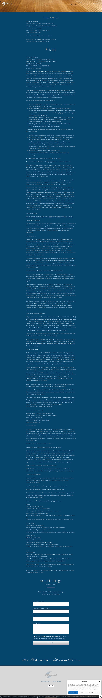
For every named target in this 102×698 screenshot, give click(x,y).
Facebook (57, 486)
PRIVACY (59, 678)
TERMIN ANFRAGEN (46, 678)
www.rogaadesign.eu (46, 36)
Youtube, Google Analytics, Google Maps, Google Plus (40, 486)
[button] (99, 681)
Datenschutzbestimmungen (50, 636)
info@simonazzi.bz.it (35, 32)
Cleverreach (64, 486)
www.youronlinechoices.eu (36, 572)
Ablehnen (83, 692)
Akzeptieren (73, 692)
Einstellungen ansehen (94, 692)
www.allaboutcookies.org (65, 570)
